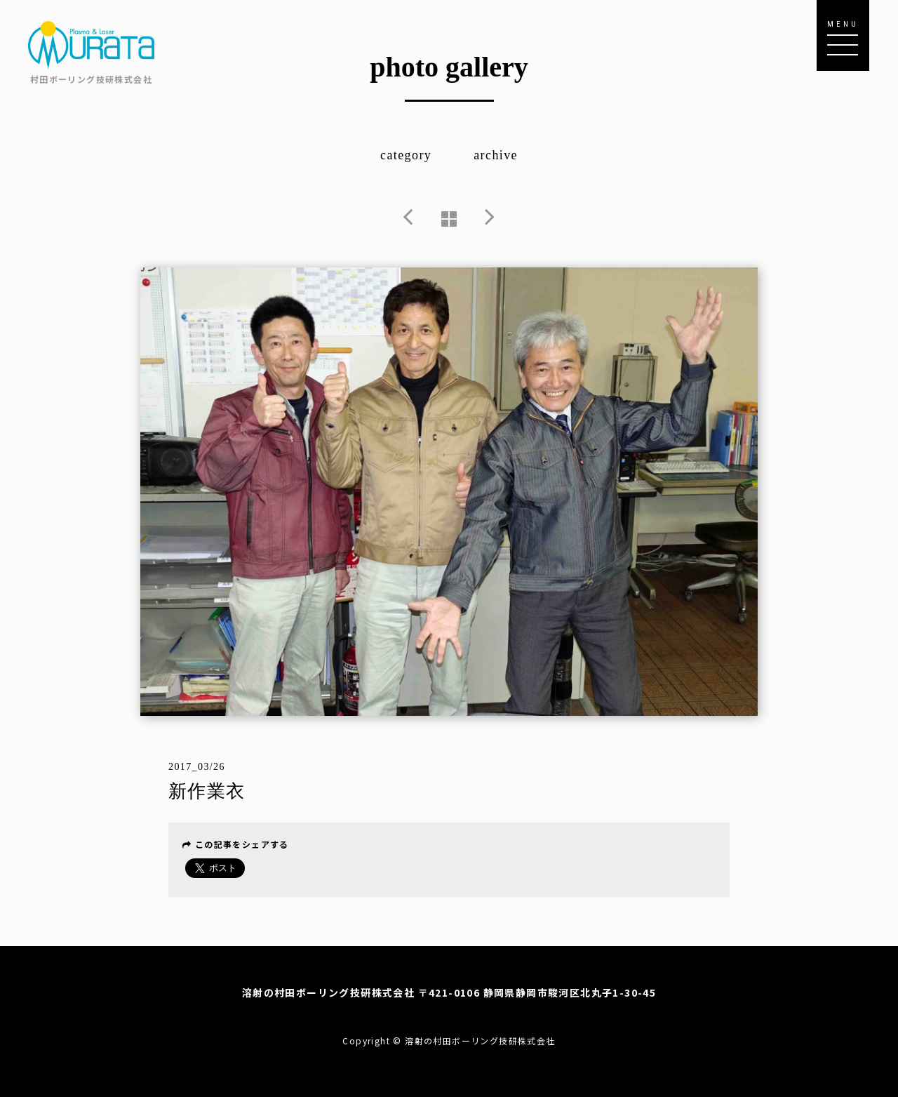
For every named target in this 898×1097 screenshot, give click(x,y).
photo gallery (449, 67)
